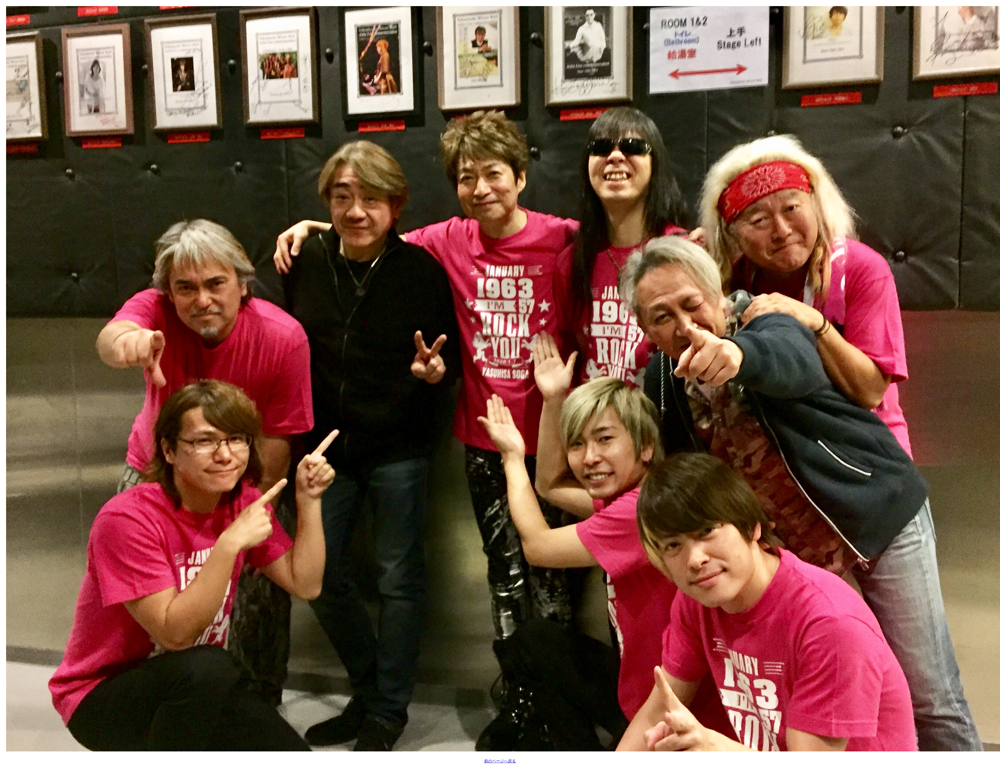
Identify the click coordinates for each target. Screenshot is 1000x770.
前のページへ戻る (500, 761)
